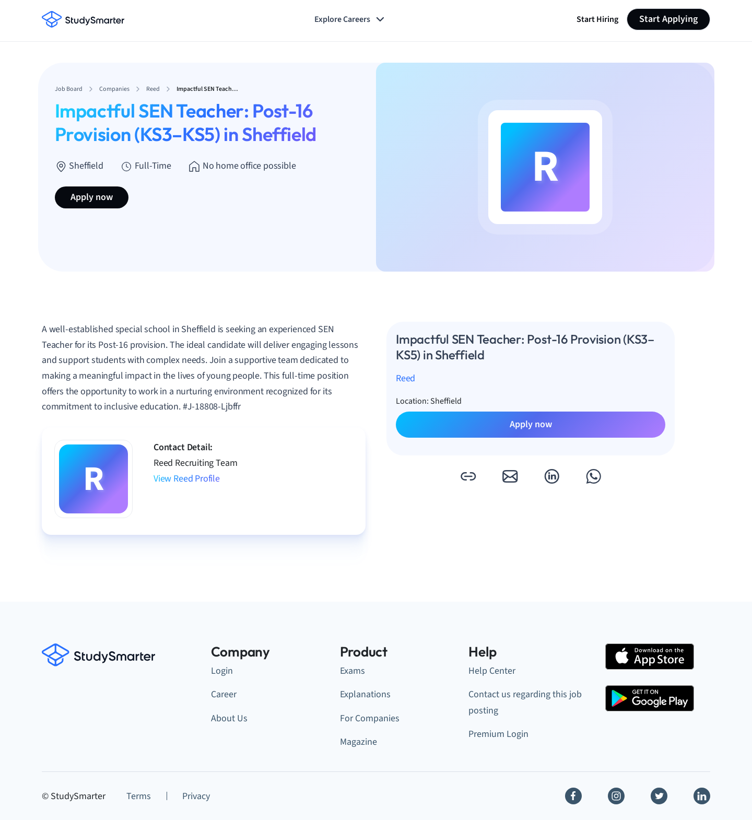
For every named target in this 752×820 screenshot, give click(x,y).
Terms (138, 796)
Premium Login (498, 734)
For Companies (370, 718)
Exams (352, 670)
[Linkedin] (702, 796)
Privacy (196, 796)
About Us (229, 718)
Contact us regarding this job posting (525, 702)
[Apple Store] (649, 656)
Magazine (358, 741)
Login (222, 670)
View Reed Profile (187, 478)
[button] (468, 476)
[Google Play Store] (649, 698)
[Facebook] (573, 796)
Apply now (91, 197)
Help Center (491, 670)
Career (224, 694)
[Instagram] (616, 796)
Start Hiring (597, 19)
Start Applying (668, 19)
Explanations (365, 694)
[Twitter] (659, 796)
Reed (405, 378)
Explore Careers (350, 19)
